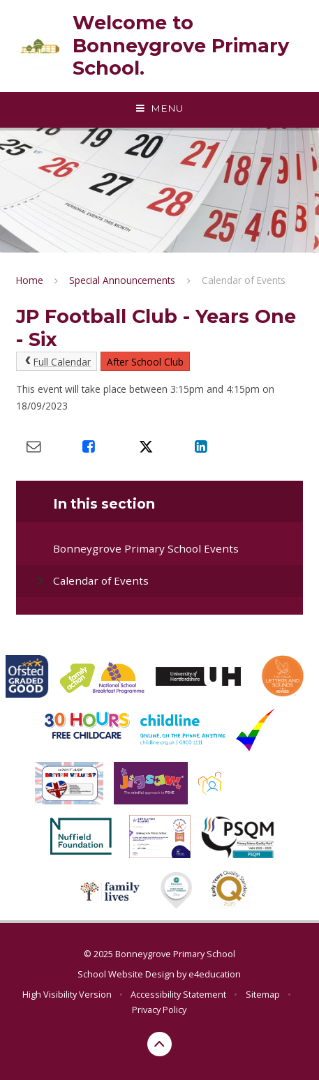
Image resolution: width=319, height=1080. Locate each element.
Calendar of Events (243, 280)
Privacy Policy (159, 1009)
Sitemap (263, 994)
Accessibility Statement (178, 994)
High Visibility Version (67, 994)
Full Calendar (56, 361)
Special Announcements (122, 280)
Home (29, 280)
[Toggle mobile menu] (159, 109)
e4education (214, 974)
